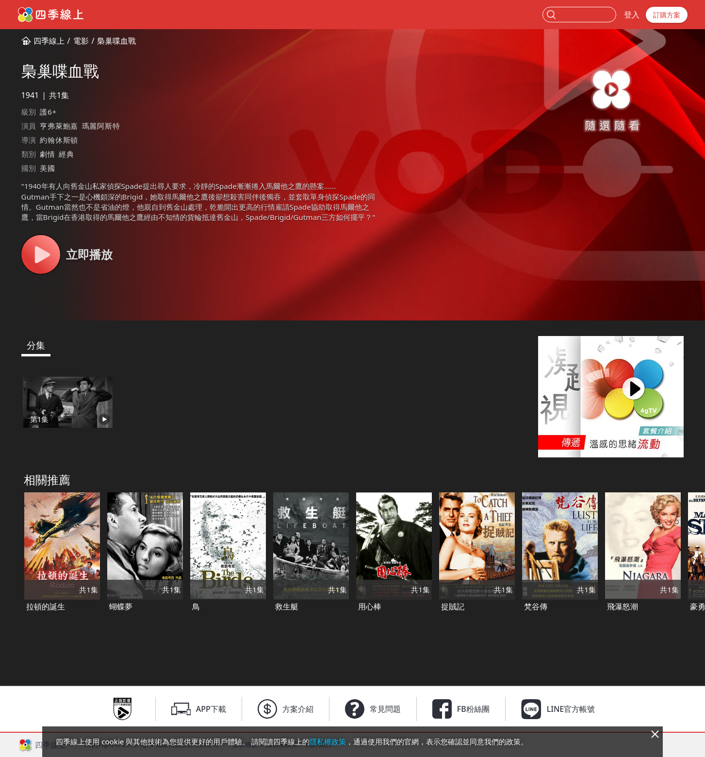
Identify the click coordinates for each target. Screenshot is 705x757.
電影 (81, 40)
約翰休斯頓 (59, 140)
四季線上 (49, 40)
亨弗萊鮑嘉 (59, 126)
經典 (66, 154)
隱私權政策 (328, 741)
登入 (631, 14)
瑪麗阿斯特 (101, 126)
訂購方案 (666, 14)
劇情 (47, 154)
